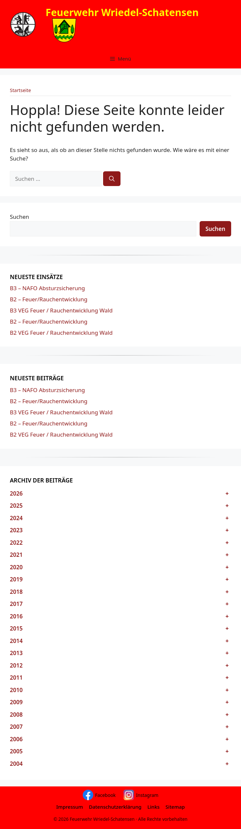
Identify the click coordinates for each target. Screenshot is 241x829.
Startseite (20, 90)
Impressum (69, 806)
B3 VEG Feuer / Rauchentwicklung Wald (61, 310)
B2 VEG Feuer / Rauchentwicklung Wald (61, 332)
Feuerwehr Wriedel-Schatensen (122, 12)
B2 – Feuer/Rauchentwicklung (48, 299)
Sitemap (175, 806)
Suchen (19, 216)
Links (153, 806)
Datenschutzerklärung (115, 806)
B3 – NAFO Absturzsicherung (47, 288)
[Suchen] (111, 178)
